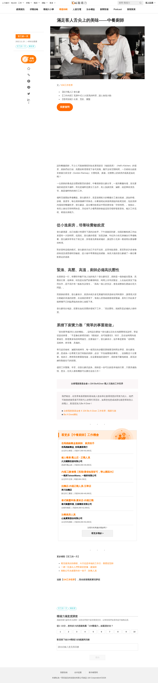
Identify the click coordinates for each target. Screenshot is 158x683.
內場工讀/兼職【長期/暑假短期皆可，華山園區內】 (88, 472)
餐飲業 (31, 46)
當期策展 (131, 9)
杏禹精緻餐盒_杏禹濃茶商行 (74, 447)
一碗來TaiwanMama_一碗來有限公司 (78, 475)
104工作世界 (67, 85)
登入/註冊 (149, 3)
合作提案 (78, 672)
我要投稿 (64, 672)
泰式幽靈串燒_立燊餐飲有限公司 (76, 504)
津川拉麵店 (66, 490)
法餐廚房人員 (68, 514)
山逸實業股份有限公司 (71, 518)
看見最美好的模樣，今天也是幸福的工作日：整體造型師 (87, 563)
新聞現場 (104, 9)
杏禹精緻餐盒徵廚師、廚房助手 (77, 443)
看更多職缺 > (97, 533)
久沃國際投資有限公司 (71, 461)
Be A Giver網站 (71, 414)
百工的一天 (23, 36)
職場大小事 (48, 9)
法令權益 (90, 9)
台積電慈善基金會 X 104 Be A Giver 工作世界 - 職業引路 (90, 411)
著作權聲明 (93, 672)
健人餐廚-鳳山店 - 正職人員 (75, 457)
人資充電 (77, 9)
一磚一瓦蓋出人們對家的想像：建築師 (79, 567)
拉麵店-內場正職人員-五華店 (76, 486)
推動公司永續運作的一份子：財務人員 (79, 571)
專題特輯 (63, 9)
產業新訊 (20, 9)
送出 (97, 657)
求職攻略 (34, 9)
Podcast (118, 9)
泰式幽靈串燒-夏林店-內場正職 (77, 500)
